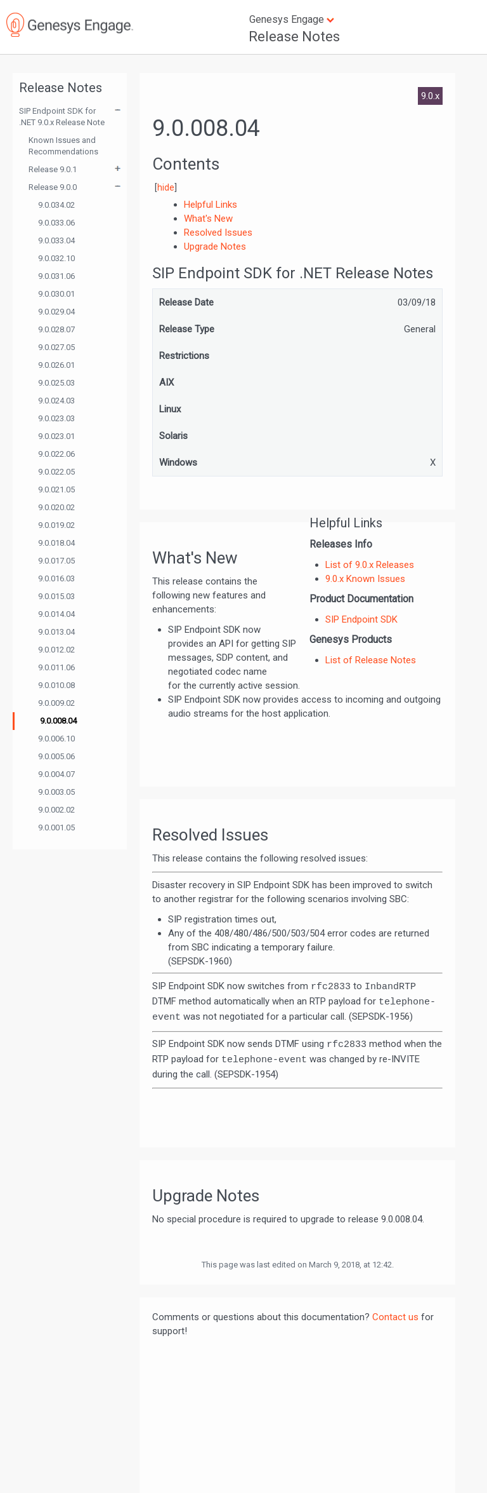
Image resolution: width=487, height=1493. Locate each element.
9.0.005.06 (56, 756)
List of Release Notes (370, 660)
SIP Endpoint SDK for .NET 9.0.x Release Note (62, 116)
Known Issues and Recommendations (63, 145)
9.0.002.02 (56, 809)
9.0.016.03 (56, 578)
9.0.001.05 (56, 827)
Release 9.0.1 (53, 169)
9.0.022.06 (56, 454)
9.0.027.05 (56, 347)
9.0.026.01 (56, 365)
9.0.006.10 (56, 738)
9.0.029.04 (56, 311)
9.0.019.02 (56, 525)
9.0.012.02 (56, 649)
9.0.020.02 (56, 507)
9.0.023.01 (56, 436)
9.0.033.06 (56, 222)
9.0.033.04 (56, 240)
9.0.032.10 (56, 258)
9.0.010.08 (56, 685)
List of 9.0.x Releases (369, 565)
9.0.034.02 (56, 205)
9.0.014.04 (56, 614)
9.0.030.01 (56, 294)
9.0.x (430, 96)
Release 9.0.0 (53, 187)
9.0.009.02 (56, 703)
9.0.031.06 (56, 276)
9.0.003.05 (56, 792)
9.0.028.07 (56, 329)
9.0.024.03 (56, 400)
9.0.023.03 (56, 418)
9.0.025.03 (56, 383)
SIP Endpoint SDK (361, 619)
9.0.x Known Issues (365, 578)
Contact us (395, 1317)
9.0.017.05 (56, 560)
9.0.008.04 (58, 721)
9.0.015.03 (56, 596)
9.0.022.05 (56, 471)
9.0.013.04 (56, 632)
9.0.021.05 (56, 489)
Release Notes (294, 36)
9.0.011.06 (56, 667)
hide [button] (165, 187)
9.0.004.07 (56, 774)
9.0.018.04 (56, 543)
